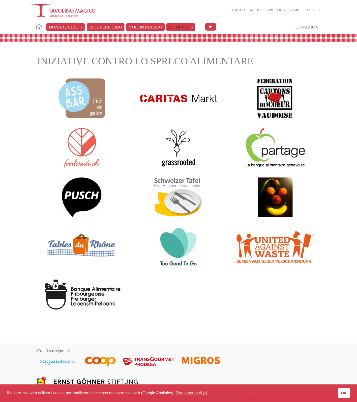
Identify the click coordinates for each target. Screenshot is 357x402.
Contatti (238, 10)
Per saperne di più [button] (192, 393)
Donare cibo (64, 27)
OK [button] (344, 393)
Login (294, 10)
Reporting (275, 10)
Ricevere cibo (105, 27)
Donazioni (307, 27)
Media (256, 10)
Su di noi (179, 27)
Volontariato (145, 27)
